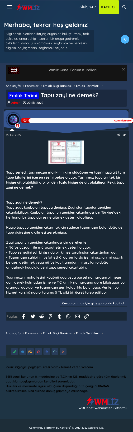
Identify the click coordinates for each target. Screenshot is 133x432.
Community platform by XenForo (66, 427)
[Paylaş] (119, 135)
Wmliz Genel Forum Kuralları (72, 70)
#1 (124, 135)
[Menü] (9, 7)
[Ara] (124, 7)
